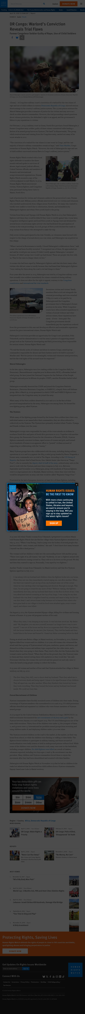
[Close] (76, 484)
